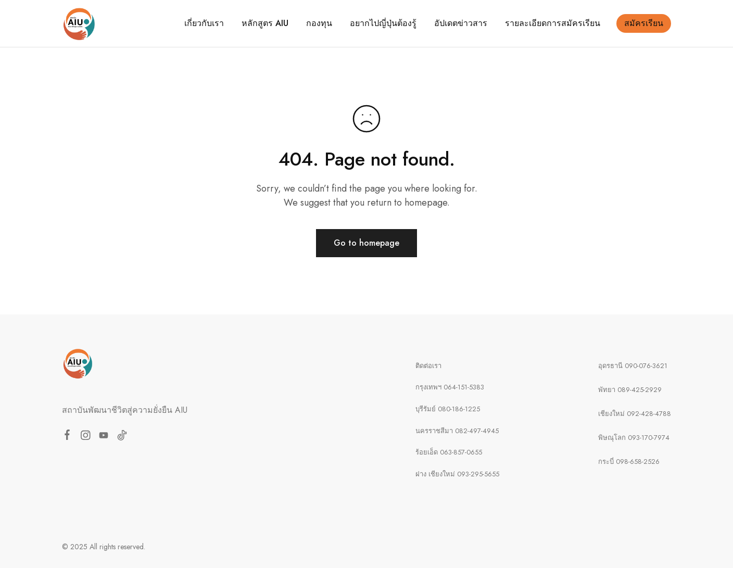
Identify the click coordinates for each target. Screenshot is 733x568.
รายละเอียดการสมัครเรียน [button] (552, 23)
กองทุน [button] (319, 23)
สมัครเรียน (643, 23)
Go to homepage (366, 243)
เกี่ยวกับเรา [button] (204, 23)
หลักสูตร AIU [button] (265, 23)
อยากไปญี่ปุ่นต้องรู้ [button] (383, 23)
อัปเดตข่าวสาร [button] (460, 23)
